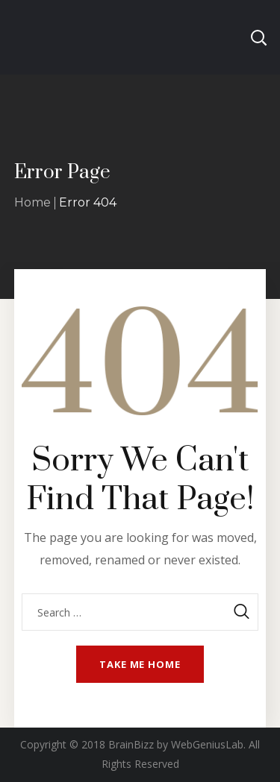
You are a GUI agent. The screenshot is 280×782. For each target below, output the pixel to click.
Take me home (140, 664)
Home (32, 202)
